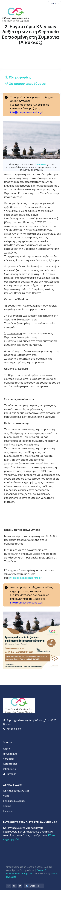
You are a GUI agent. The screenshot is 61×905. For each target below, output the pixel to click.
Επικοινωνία (9, 769)
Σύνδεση (9, 774)
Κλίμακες (8, 811)
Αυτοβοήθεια (10, 763)
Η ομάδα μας (10, 753)
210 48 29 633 (12, 729)
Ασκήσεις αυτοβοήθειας (16, 790)
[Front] (16, 15)
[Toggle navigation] (54, 3)
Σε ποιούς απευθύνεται (25, 84)
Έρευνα (7, 806)
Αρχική (6, 748)
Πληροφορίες (18, 77)
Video (6, 795)
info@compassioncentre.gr (26, 112)
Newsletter (41, 164)
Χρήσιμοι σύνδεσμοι (14, 801)
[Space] (19, 705)
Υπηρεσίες (9, 758)
